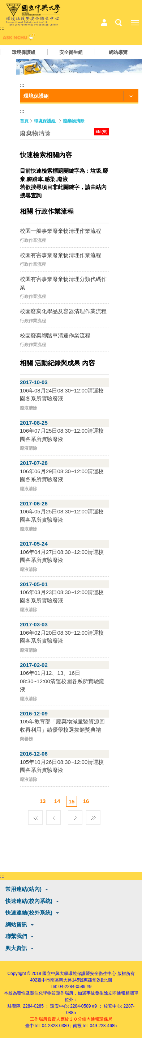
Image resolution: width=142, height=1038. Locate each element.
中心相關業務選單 (104, 22)
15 (72, 801)
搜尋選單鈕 (118, 22)
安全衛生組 (71, 52)
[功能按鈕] (79, 96)
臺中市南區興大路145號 (60, 980)
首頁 (24, 120)
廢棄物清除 (74, 120)
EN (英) (101, 132)
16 (86, 801)
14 (57, 801)
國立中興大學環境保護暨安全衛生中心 (79, 973)
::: (2, 28)
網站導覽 (118, 52)
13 (43, 801)
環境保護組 (23, 52)
